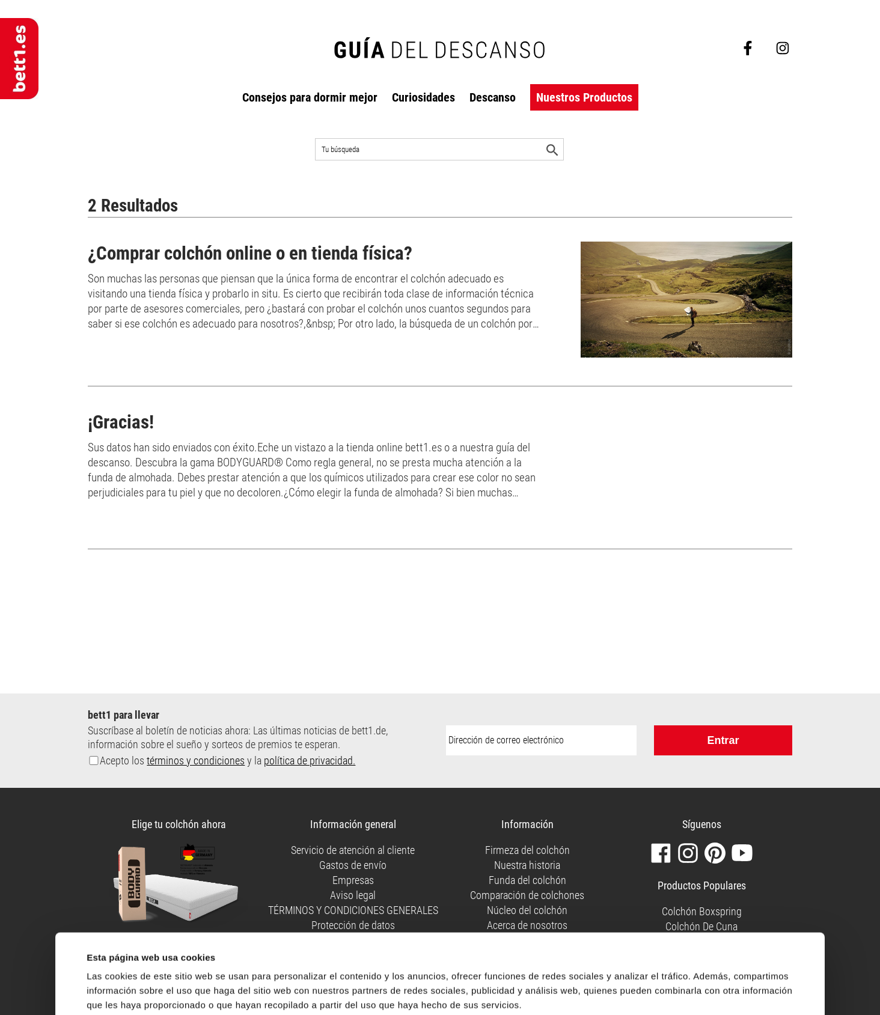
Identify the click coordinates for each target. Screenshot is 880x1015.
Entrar (723, 740)
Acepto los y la (227, 760)
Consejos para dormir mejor (309, 97)
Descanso (492, 97)
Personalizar (720, 986)
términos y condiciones (196, 760)
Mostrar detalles (122, 959)
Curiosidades (423, 97)
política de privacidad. (309, 760)
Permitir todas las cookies (543, 984)
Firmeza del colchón (527, 850)
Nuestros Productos (584, 97)
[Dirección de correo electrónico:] (541, 740)
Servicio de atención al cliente (353, 850)
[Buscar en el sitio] (439, 149)
